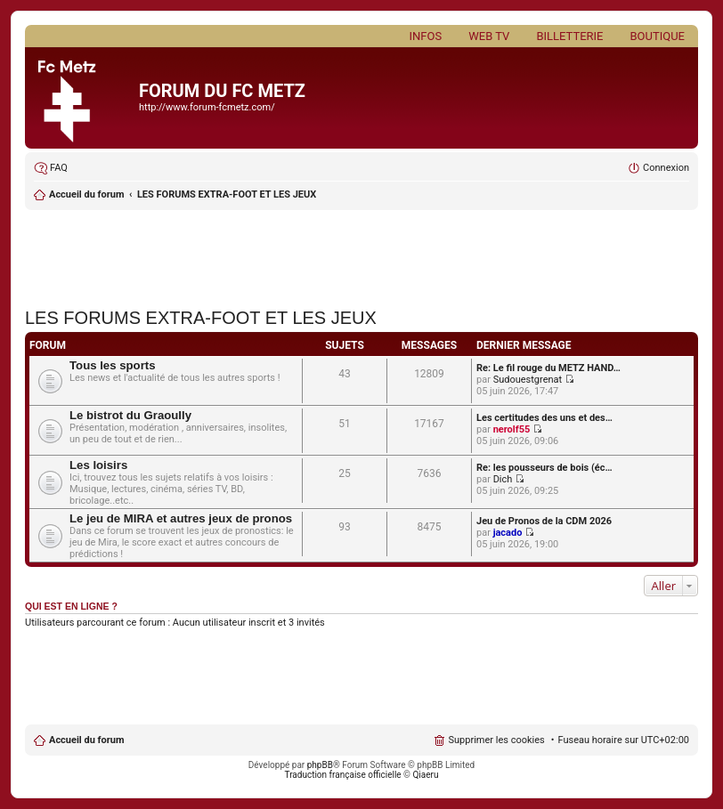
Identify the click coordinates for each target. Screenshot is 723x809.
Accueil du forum (86, 740)
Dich (503, 479)
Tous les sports (112, 365)
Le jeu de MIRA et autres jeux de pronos (180, 518)
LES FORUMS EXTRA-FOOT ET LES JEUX (226, 194)
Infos (426, 36)
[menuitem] (51, 168)
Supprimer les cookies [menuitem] (496, 740)
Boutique (657, 36)
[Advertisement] (361, 254)
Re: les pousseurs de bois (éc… (544, 467)
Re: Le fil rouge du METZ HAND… (548, 368)
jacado (508, 532)
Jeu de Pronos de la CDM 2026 (544, 521)
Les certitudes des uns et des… (544, 418)
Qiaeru (425, 775)
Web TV (488, 36)
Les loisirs (98, 465)
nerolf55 (512, 429)
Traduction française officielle (343, 775)
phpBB (320, 765)
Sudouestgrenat (528, 379)
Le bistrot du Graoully (130, 415)
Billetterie (569, 36)
